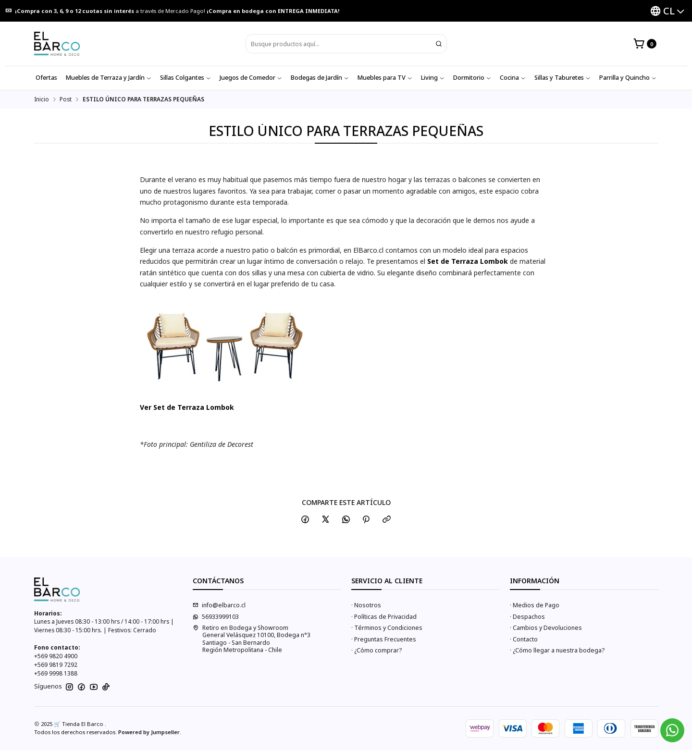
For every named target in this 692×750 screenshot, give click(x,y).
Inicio (41, 99)
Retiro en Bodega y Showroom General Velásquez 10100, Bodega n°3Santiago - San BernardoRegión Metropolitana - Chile (251, 639)
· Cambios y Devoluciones (546, 628)
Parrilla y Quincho (627, 78)
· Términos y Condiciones (386, 628)
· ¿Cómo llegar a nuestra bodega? (557, 650)
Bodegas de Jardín (320, 78)
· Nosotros (366, 605)
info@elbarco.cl (219, 605)
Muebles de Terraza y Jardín (108, 78)
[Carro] (644, 44)
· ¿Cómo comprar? (376, 650)
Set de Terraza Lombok (467, 261)
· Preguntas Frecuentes (383, 639)
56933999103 (216, 617)
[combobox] (346, 43)
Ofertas (46, 78)
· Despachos (527, 617)
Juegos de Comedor (251, 78)
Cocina (513, 78)
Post (66, 99)
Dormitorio (472, 78)
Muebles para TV (385, 78)
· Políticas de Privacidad (384, 617)
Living (433, 78)
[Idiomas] (667, 10)
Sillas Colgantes (185, 78)
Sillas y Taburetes (562, 78)
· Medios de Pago (534, 605)
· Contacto (524, 639)
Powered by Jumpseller (149, 732)
